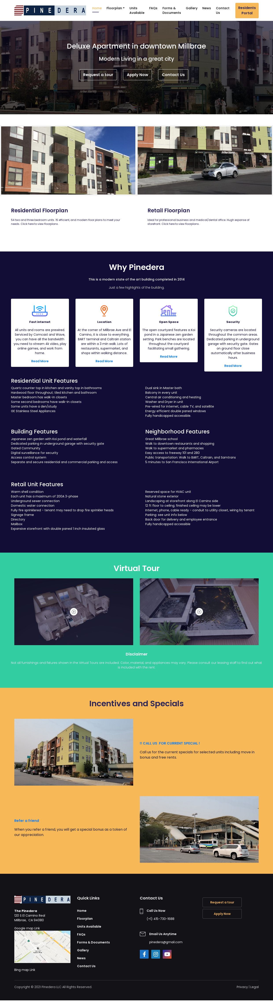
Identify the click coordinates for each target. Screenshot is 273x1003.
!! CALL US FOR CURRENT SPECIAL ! (170, 743)
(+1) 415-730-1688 (160, 919)
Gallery (191, 8)
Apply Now (137, 74)
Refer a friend (26, 820)
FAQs (153, 8)
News (206, 8)
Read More (40, 361)
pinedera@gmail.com (166, 942)
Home (97, 8)
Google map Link (42, 944)
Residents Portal (247, 10)
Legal (254, 987)
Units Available (136, 10)
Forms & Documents (171, 10)
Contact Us (222, 10)
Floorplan (114, 8)
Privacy (242, 987)
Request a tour (98, 74)
